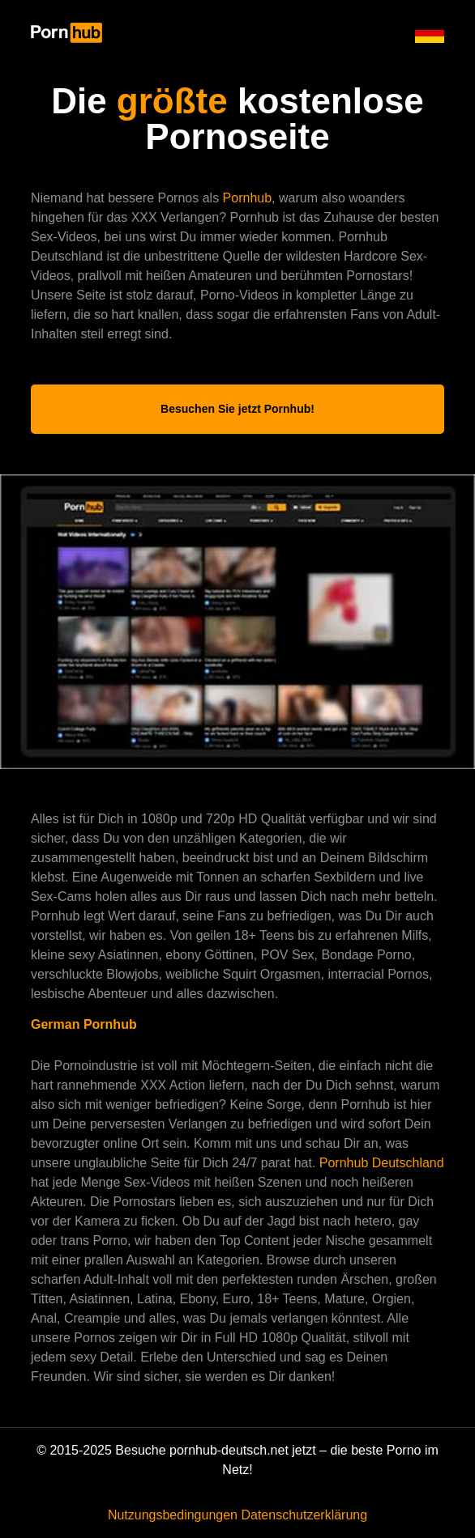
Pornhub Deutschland (381, 1163)
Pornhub (247, 198)
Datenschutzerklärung (304, 1515)
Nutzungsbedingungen (173, 1515)
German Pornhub (84, 1024)
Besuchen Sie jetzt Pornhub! (237, 408)
